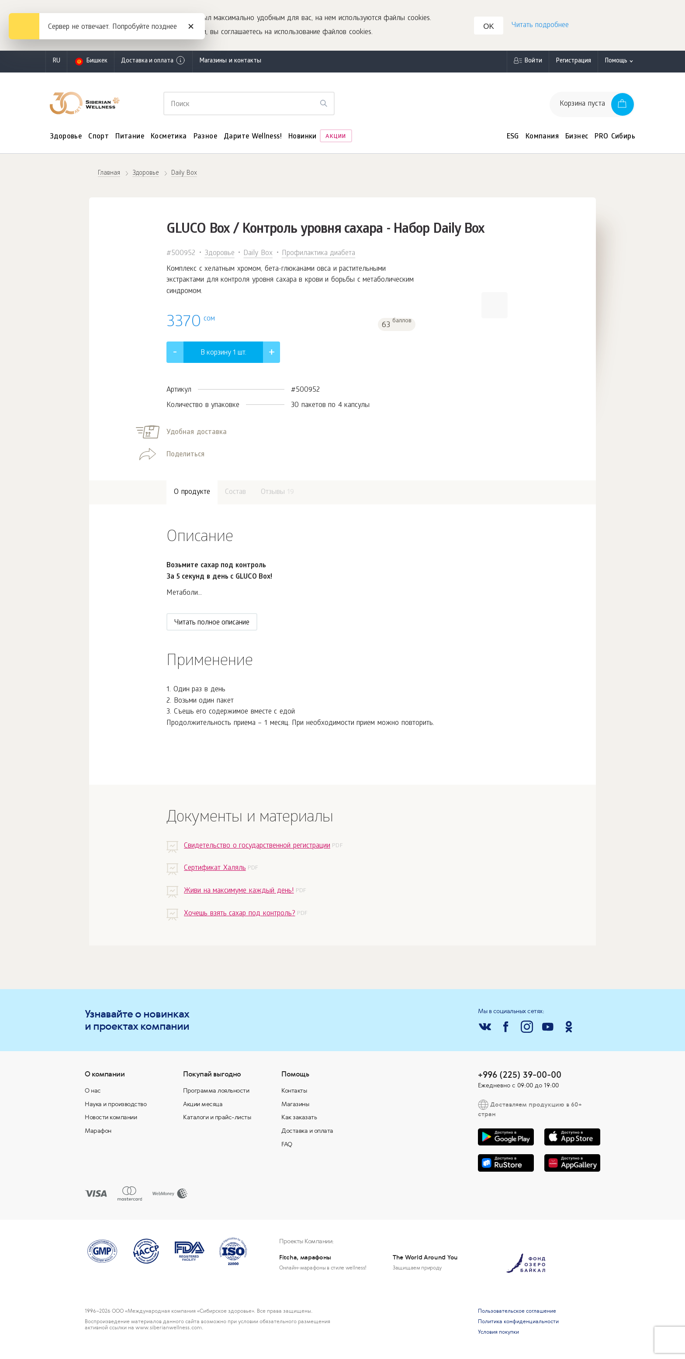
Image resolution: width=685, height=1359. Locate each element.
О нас (93, 1092)
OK (489, 28)
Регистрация (573, 63)
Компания (542, 139)
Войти (533, 63)
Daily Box (258, 255)
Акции (335, 138)
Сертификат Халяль (215, 870)
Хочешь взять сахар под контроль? (239, 915)
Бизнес (576, 139)
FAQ (286, 1146)
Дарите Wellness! (253, 139)
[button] (494, 307)
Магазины (295, 1106)
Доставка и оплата (153, 62)
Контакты (294, 1092)
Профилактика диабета (319, 255)
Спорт (98, 139)
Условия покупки (498, 1334)
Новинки (302, 139)
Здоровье (66, 139)
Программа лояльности (216, 1092)
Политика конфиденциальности (518, 1324)
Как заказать (299, 1119)
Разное (205, 139)
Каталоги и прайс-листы (217, 1119)
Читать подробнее (539, 26)
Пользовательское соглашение (517, 1313)
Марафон (98, 1132)
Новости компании (111, 1119)
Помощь (616, 63)
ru (56, 63)
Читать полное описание (211, 625)
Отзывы (277, 494)
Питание (129, 139)
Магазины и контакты (230, 63)
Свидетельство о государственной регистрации (257, 848)
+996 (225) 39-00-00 (519, 1076)
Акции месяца (202, 1106)
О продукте (192, 494)
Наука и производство (115, 1106)
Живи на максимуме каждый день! (239, 893)
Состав (235, 494)
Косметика (169, 139)
